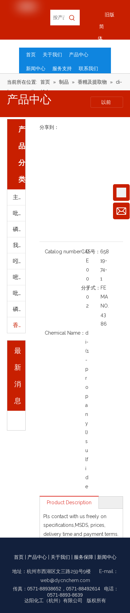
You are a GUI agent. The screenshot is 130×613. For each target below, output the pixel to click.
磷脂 (18, 309)
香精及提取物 (19, 325)
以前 (106, 102)
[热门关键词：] (72, 17)
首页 (19, 557)
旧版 (109, 14)
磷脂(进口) (19, 229)
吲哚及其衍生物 (19, 261)
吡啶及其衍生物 (19, 213)
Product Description (69, 502)
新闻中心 (106, 557)
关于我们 (60, 557)
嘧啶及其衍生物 (19, 277)
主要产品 (19, 197)
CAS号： (90, 251)
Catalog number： (65, 251)
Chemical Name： (65, 333)
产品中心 (37, 557)
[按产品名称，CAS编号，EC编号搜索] (57, 17)
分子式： (91, 288)
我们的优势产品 (19, 245)
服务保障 (83, 557)
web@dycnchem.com (65, 580)
